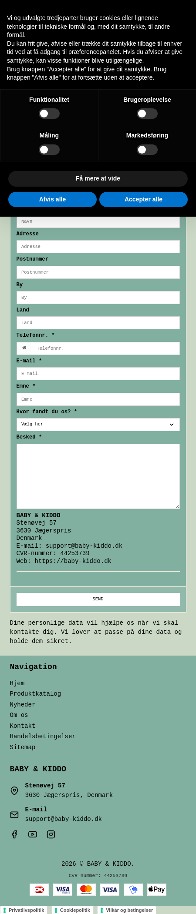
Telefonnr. (36, 335)
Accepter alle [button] (143, 199)
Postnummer (33, 259)
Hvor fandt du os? (47, 412)
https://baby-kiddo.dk (73, 561)
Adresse (28, 234)
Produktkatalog (35, 694)
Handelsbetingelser (43, 737)
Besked (29, 437)
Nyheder (23, 705)
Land (23, 310)
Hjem (17, 684)
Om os (19, 715)
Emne (26, 386)
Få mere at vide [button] (98, 178)
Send (97, 599)
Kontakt (23, 726)
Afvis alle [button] (52, 199)
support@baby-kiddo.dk (84, 546)
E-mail (29, 361)
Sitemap (23, 747)
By (20, 285)
